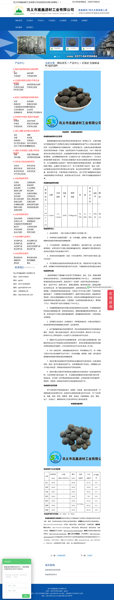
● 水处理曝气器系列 (21, 237)
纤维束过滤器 (32, 87)
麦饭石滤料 (18, 202)
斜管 (15, 101)
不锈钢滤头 (31, 146)
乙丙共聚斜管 (19, 110)
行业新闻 (63, 20)
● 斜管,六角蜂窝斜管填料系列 (26, 97)
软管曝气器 (18, 243)
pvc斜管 (30, 110)
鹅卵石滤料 (18, 207)
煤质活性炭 (31, 168)
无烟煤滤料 (61, 555)
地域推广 (85, 20)
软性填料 (30, 229)
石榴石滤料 (31, 202)
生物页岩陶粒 (32, 193)
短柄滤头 (17, 140)
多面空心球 (18, 221)
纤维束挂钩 (18, 126)
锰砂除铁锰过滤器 (33, 84)
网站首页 (18, 20)
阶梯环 (29, 224)
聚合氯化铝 (18, 257)
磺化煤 (16, 263)
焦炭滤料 (17, 188)
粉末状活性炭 (19, 171)
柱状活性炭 (31, 171)
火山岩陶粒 (31, 188)
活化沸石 (17, 193)
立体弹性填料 (32, 227)
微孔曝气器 (31, 249)
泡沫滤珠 (17, 196)
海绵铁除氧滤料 (33, 207)
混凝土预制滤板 (33, 154)
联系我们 (29, 27)
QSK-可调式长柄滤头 (20, 146)
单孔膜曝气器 (32, 241)
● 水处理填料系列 (20, 214)
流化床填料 (18, 218)
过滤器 (16, 84)
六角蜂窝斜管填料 (20, 107)
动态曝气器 (18, 246)
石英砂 (89, 555)
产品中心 (41, 20)
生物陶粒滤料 (19, 204)
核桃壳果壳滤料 (33, 204)
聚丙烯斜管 (31, 107)
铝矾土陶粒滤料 (33, 199)
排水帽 (29, 138)
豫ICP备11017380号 (65, 596)
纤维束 (16, 124)
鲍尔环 (16, 227)
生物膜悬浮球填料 (33, 218)
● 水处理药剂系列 (20, 253)
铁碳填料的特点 (51, 574)
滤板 (15, 154)
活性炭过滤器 (18, 90)
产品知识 (52, 20)
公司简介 (29, 20)
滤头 (15, 135)
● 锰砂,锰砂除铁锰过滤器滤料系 (26, 70)
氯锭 (28, 263)
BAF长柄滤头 (32, 143)
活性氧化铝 (31, 196)
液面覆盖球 (31, 221)
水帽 (15, 138)
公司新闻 (74, 20)
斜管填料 (30, 101)
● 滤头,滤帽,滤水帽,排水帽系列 (26, 131)
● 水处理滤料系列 (20, 178)
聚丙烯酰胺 (31, 260)
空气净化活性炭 (20, 174)
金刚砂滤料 (18, 210)
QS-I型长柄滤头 (20, 143)
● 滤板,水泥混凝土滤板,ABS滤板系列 (26, 151)
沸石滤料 (30, 191)
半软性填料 (18, 229)
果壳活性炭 (31, 166)
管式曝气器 (18, 241)
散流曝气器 (31, 243)
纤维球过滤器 (19, 87)
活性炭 (16, 166)
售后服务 (18, 27)
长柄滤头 (30, 140)
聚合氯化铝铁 (32, 257)
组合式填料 (18, 232)
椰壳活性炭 (18, 168)
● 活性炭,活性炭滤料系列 (24, 162)
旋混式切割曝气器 (33, 246)
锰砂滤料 (17, 185)
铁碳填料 (58, 518)
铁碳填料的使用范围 (52, 570)
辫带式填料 (31, 232)
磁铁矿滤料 (18, 191)
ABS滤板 (17, 157)
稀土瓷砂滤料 (19, 199)
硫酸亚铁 (17, 260)
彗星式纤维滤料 (33, 124)
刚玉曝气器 (18, 249)
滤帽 (28, 135)
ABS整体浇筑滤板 (33, 157)
